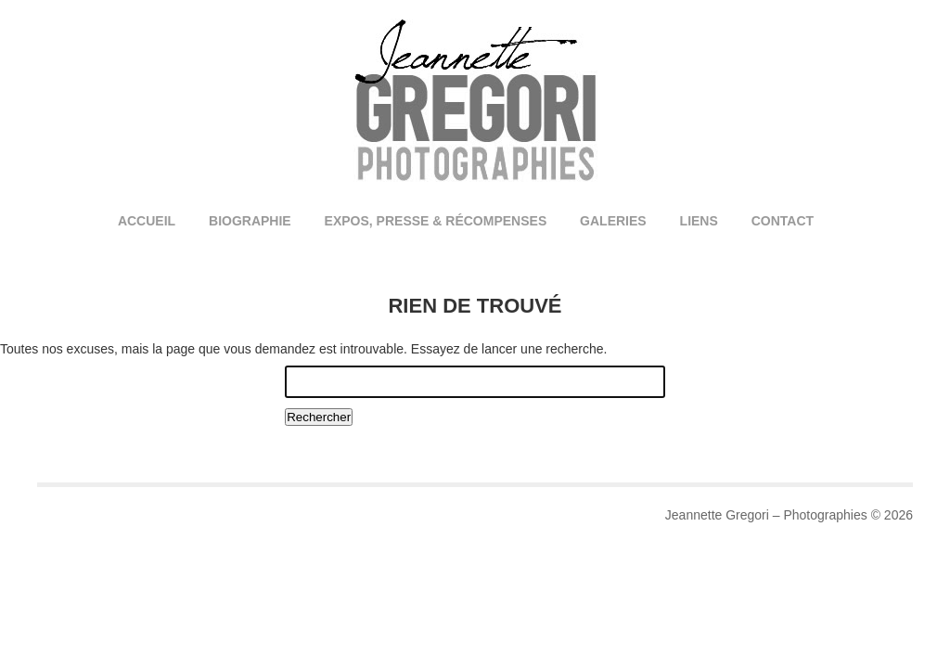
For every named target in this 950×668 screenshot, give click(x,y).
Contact (782, 220)
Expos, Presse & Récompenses (436, 220)
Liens (699, 220)
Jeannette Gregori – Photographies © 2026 (789, 514)
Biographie (250, 220)
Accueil (146, 220)
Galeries (613, 220)
